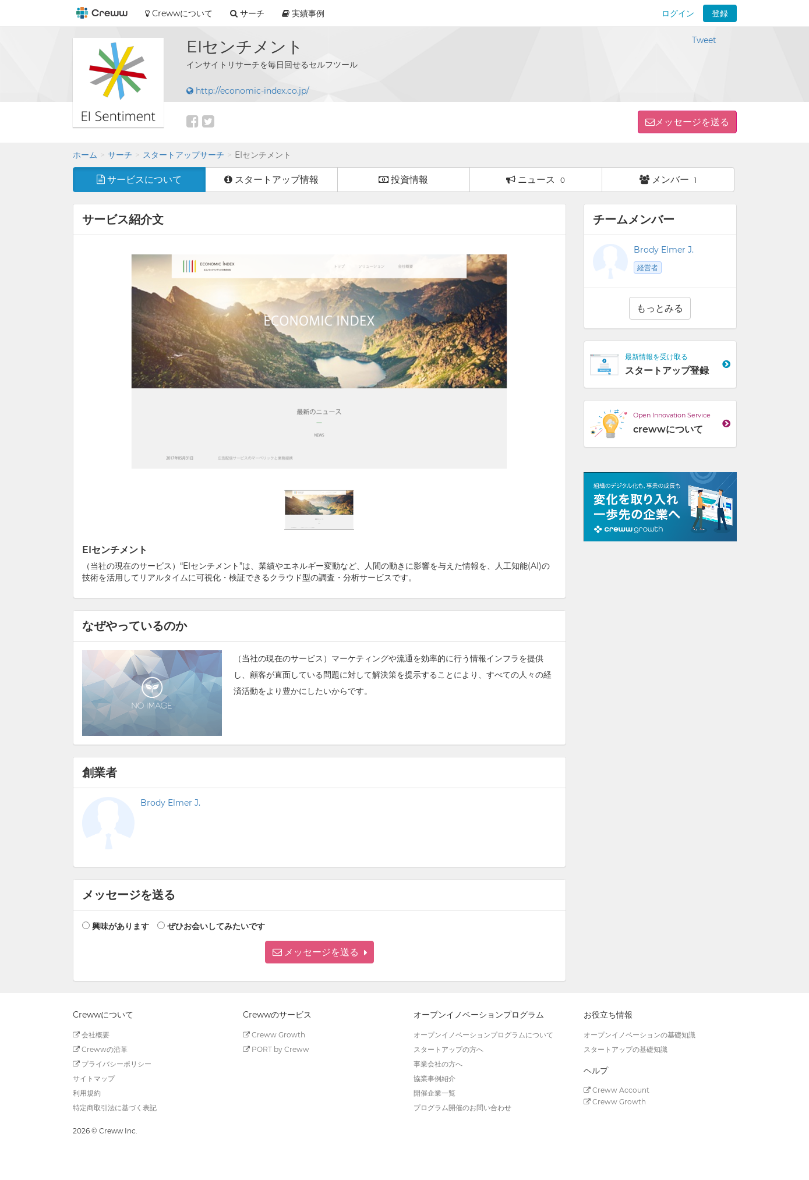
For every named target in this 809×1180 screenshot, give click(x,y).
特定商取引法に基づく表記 (115, 1107)
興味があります (120, 926)
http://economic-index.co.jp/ (247, 91)
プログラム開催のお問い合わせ (462, 1107)
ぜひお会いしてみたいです (216, 926)
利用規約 (87, 1093)
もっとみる (660, 308)
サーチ (120, 155)
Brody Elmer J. (170, 803)
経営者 (647, 267)
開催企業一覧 (434, 1093)
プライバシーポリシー (112, 1063)
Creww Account (616, 1090)
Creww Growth (274, 1034)
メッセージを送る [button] (692, 121)
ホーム (85, 155)
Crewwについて (179, 13)
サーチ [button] (247, 13)
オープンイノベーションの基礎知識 (639, 1034)
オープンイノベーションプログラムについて (483, 1034)
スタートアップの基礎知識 (625, 1049)
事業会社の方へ (438, 1063)
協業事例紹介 (434, 1078)
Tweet (704, 40)
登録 (720, 13)
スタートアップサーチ (183, 155)
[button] (319, 952)
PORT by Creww (276, 1049)
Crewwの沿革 (100, 1049)
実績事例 (303, 13)
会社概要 (91, 1034)
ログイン (678, 13)
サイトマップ (94, 1078)
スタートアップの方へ (448, 1049)
